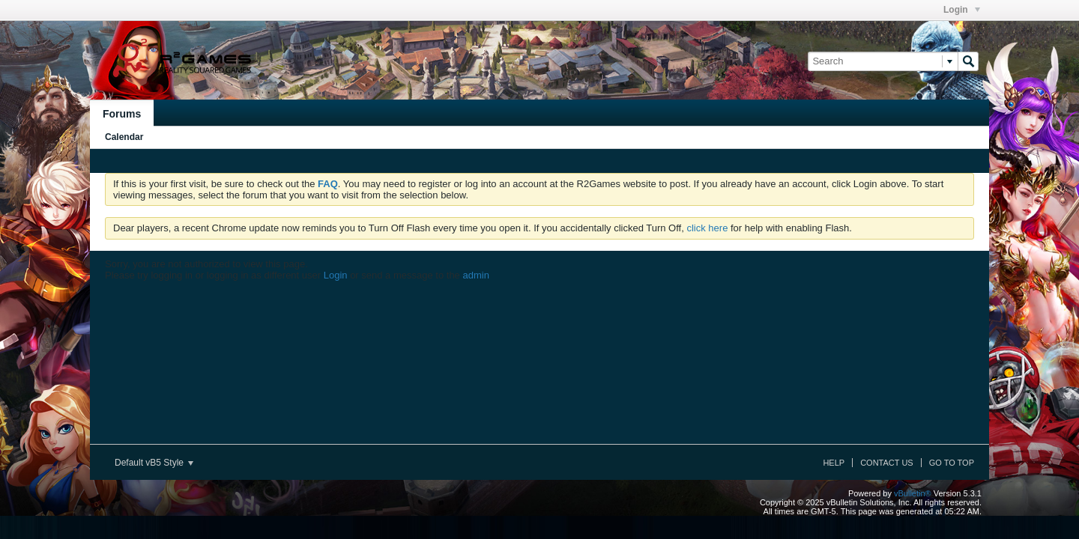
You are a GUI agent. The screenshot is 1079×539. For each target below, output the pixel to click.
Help (833, 462)
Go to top (951, 462)
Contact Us (886, 462)
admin (475, 275)
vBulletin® (912, 493)
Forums (122, 114)
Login (961, 9)
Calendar (124, 137)
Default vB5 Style (154, 462)
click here (707, 228)
